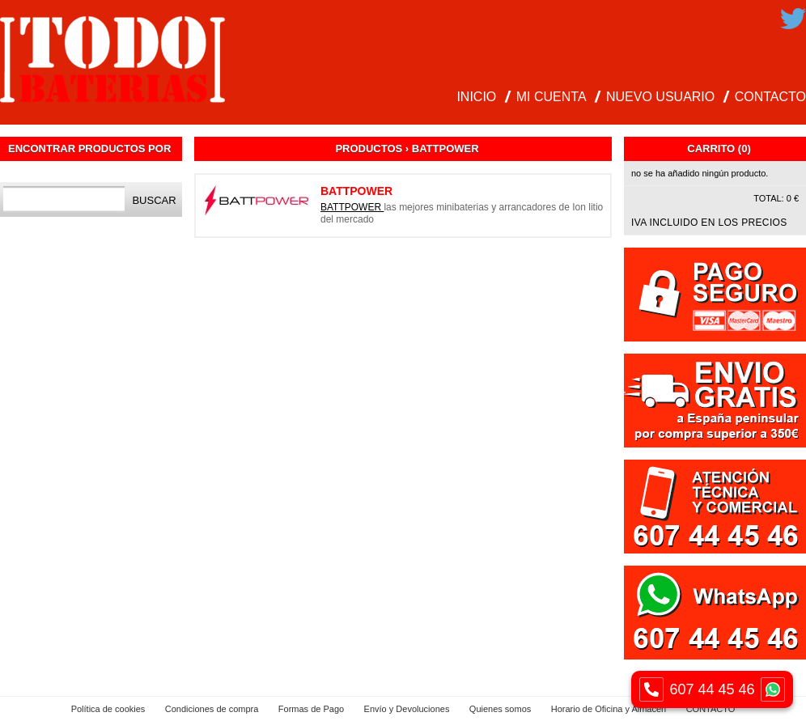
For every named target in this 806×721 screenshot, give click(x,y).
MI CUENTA (551, 97)
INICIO (476, 97)
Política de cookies (108, 709)
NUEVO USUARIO (660, 97)
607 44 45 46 (712, 689)
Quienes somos (500, 709)
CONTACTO (770, 97)
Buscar (154, 200)
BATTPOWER (352, 207)
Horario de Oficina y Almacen (608, 709)
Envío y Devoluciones (407, 709)
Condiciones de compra (212, 709)
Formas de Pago (311, 709)
